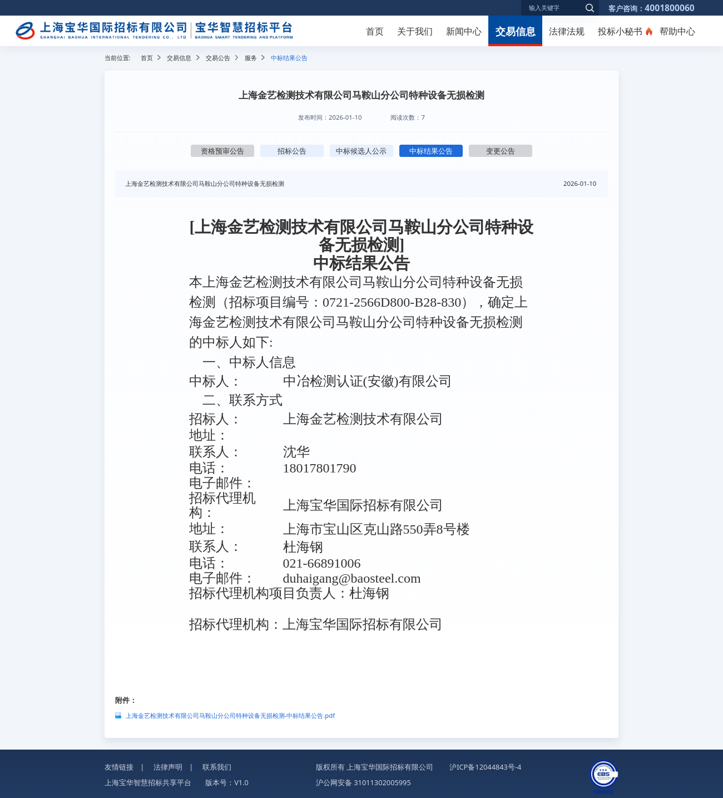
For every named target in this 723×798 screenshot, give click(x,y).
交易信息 (516, 31)
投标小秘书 (620, 31)
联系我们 (216, 767)
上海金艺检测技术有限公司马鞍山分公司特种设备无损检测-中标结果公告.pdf (230, 715)
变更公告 (500, 151)
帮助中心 (677, 31)
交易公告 (218, 57)
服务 (251, 57)
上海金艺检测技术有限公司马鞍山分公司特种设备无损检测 (204, 183)
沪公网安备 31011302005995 (363, 782)
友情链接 (119, 767)
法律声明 (167, 767)
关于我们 (415, 31)
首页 (375, 31)
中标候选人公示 (361, 151)
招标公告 (292, 151)
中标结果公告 (431, 151)
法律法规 (567, 31)
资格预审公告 (222, 151)
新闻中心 (464, 31)
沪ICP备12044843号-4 (485, 767)
